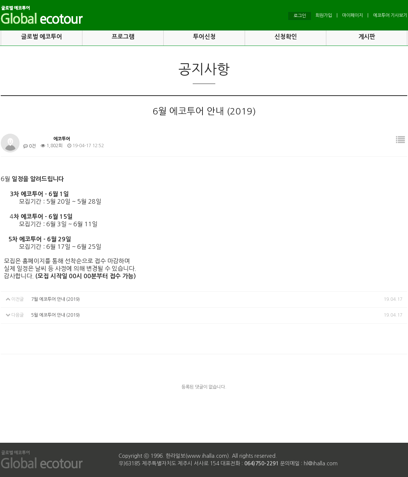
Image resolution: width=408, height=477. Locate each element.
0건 (29, 146)
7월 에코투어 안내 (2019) (55, 299)
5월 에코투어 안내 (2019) (55, 315)
